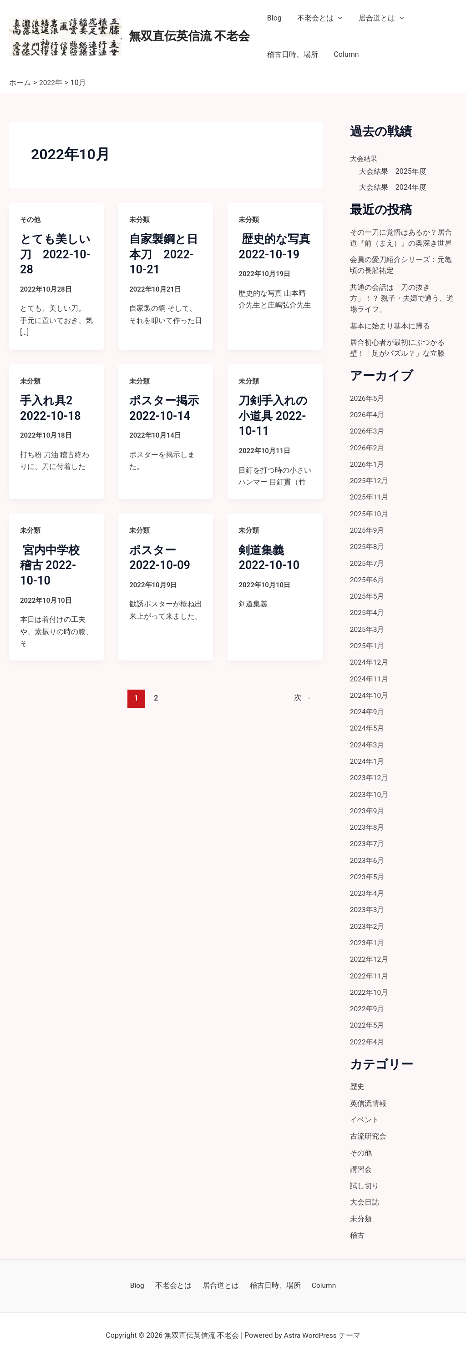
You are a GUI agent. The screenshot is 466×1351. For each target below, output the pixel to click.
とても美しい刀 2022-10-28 (53, 254)
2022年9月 (367, 1002)
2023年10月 (369, 790)
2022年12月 (369, 953)
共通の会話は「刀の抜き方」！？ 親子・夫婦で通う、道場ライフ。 (402, 297)
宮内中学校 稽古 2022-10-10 (57, 565)
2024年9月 (367, 708)
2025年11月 (369, 495)
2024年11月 (369, 675)
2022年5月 (367, 1019)
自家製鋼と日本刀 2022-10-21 (165, 254)
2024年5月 (367, 724)
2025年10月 (369, 511)
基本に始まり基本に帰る (390, 325)
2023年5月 (367, 871)
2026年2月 (367, 446)
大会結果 (364, 158)
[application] (336, 18)
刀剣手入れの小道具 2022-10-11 (274, 415)
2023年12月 (369, 773)
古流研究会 (368, 1129)
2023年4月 (367, 888)
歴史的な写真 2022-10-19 (270, 254)
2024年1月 (367, 757)
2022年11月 (369, 970)
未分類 (139, 219)
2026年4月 (367, 413)
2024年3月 (367, 740)
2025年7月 (367, 560)
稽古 (357, 1228)
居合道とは (378, 18)
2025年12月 (369, 478)
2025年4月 (367, 609)
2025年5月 (367, 593)
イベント (364, 1113)
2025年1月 (367, 642)
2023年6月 (367, 855)
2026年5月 (367, 397)
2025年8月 (367, 544)
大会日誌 (364, 1195)
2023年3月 (367, 904)
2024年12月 (369, 659)
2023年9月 (367, 806)
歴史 (357, 1080)
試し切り (364, 1179)
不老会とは (318, 18)
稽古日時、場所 (291, 54)
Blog (273, 18)
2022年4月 (367, 1035)
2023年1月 (367, 937)
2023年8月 (367, 822)
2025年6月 (367, 577)
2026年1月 (367, 462)
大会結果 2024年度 (392, 187)
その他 (30, 219)
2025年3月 (367, 626)
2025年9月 (367, 528)
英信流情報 (368, 1097)
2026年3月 (367, 429)
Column (344, 54)
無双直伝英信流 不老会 (189, 36)
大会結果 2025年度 (392, 170)
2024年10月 (369, 691)
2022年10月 (369, 986)
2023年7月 (367, 839)
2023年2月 (367, 921)
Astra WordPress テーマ (322, 1328)
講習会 (361, 1162)
